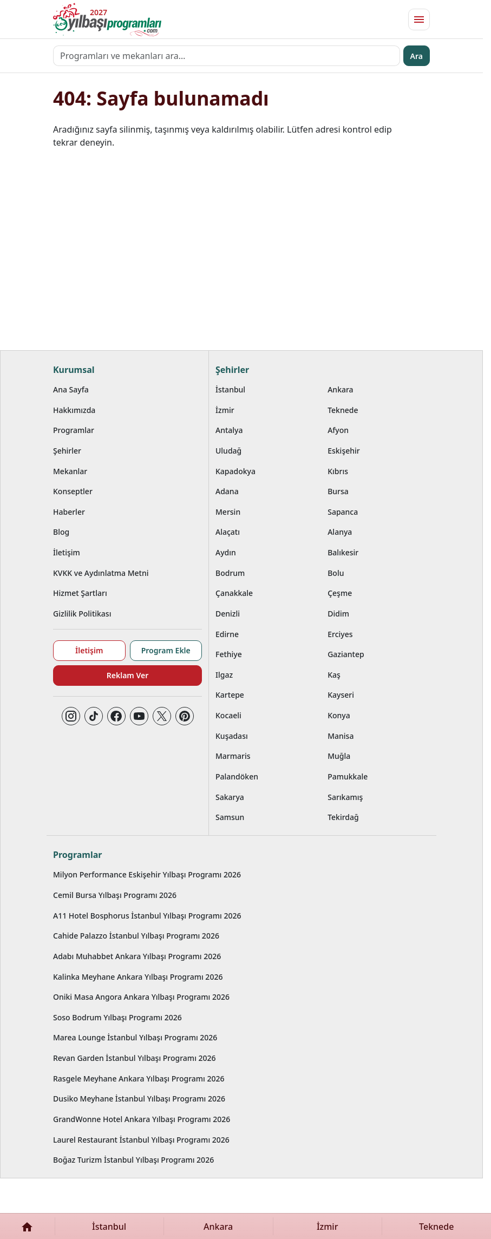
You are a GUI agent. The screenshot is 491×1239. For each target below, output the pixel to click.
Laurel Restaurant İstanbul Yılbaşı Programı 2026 (141, 1140)
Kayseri (341, 695)
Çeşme (340, 593)
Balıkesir (343, 552)
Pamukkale (348, 776)
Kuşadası (231, 736)
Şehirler (67, 450)
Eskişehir (344, 450)
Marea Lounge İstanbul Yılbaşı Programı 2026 (135, 1037)
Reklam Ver (127, 675)
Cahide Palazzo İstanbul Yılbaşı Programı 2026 (136, 935)
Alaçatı (227, 532)
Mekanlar (70, 471)
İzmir (224, 410)
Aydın (225, 552)
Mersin (227, 512)
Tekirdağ (343, 817)
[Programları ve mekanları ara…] (226, 55)
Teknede (343, 410)
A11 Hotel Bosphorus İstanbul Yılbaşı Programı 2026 (147, 915)
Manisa (340, 736)
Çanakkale (234, 593)
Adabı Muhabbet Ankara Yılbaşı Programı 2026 (137, 956)
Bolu (336, 573)
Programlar (73, 430)
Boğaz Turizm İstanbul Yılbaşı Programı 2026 (133, 1160)
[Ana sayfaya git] (107, 19)
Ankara (340, 389)
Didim (338, 613)
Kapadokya (235, 471)
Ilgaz (224, 675)
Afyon (338, 430)
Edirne (227, 634)
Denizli (227, 613)
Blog (61, 532)
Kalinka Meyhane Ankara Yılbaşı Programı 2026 (137, 977)
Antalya (229, 430)
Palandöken (236, 776)
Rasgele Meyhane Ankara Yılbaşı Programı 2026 (139, 1078)
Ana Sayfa (71, 389)
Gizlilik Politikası (82, 613)
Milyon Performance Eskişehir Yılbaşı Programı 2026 (147, 874)
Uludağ (228, 450)
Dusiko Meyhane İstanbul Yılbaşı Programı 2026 (139, 1098)
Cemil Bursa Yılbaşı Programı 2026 (114, 895)
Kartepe (229, 695)
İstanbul (230, 389)
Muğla (339, 756)
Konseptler (73, 491)
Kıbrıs (338, 471)
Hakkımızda (74, 410)
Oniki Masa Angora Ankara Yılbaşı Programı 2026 (141, 997)
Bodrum (230, 573)
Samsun (229, 817)
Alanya (340, 532)
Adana (227, 491)
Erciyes (340, 634)
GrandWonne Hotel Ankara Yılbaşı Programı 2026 (141, 1119)
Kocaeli (228, 715)
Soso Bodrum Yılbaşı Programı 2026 (117, 1017)
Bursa (338, 491)
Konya (339, 715)
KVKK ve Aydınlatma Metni (101, 573)
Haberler (69, 512)
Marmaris (233, 756)
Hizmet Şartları (80, 593)
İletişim (66, 552)
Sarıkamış (345, 797)
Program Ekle (166, 650)
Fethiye (228, 654)
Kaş (334, 675)
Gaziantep (346, 654)
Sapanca (343, 512)
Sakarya (229, 797)
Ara (416, 56)
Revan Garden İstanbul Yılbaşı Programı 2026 (134, 1058)
